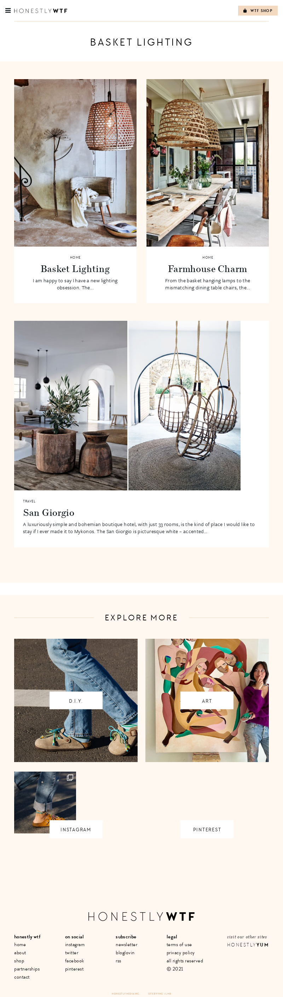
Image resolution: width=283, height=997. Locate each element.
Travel (29, 501)
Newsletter (126, 945)
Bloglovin (125, 953)
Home (75, 257)
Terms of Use (179, 945)
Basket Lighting (75, 268)
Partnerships (27, 969)
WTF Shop (257, 10)
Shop (19, 961)
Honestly (248, 945)
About (20, 953)
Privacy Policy (181, 953)
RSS (118, 961)
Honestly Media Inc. (126, 993)
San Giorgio (49, 512)
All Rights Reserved (185, 961)
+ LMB (167, 993)
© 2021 (175, 969)
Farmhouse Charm (207, 268)
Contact (22, 977)
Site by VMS (155, 993)
